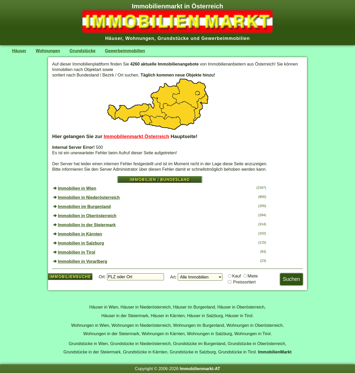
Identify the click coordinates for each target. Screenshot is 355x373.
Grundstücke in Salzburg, (193, 352)
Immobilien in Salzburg (81, 243)
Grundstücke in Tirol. (237, 352)
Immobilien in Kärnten (80, 234)
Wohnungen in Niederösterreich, (141, 325)
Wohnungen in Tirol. (253, 333)
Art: (173, 277)
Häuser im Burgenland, (194, 307)
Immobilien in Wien (77, 188)
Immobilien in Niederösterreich (89, 197)
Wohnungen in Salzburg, (210, 333)
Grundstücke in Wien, (89, 343)
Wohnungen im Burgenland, (199, 325)
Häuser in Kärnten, (168, 315)
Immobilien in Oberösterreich (87, 215)
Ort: (102, 276)
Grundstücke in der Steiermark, (92, 352)
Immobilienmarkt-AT (200, 368)
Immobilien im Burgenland (84, 206)
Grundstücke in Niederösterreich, (141, 343)
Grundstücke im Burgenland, (200, 343)
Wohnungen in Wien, (90, 325)
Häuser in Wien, (104, 307)
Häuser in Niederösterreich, (146, 307)
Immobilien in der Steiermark (87, 224)
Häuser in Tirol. (239, 315)
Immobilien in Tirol (76, 252)
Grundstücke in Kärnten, (145, 352)
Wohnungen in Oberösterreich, (255, 325)
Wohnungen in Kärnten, (163, 333)
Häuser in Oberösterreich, (241, 307)
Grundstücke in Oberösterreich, (257, 343)
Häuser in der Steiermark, (126, 315)
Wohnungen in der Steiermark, (111, 333)
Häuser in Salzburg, (205, 315)
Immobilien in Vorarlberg (82, 261)
